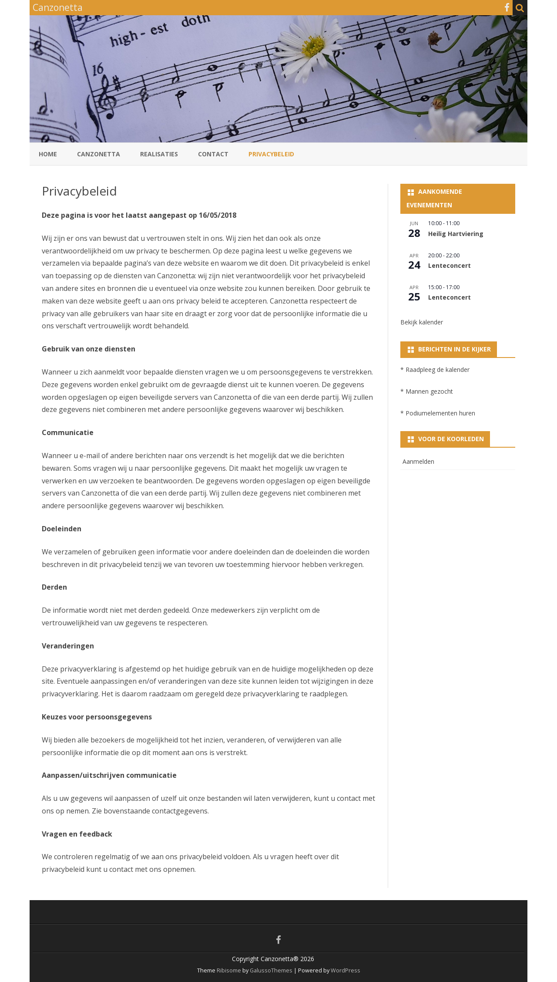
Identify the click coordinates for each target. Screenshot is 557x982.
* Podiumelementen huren (437, 413)
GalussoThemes (271, 970)
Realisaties (159, 154)
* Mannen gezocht (426, 391)
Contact (213, 154)
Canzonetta (98, 154)
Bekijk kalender (421, 322)
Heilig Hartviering (455, 233)
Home (48, 154)
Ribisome (229, 970)
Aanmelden (418, 461)
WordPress (344, 970)
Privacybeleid (271, 154)
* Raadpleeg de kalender (435, 369)
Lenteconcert (449, 265)
